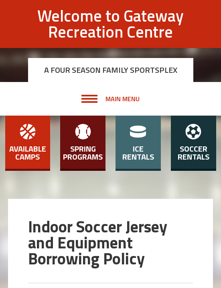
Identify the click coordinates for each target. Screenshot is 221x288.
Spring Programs (83, 143)
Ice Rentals (138, 143)
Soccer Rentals (193, 143)
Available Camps (27, 143)
